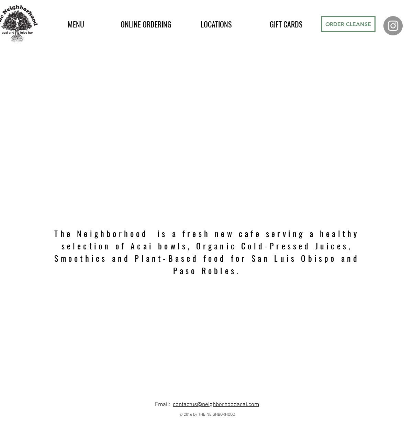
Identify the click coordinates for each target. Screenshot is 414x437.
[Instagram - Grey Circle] (393, 25)
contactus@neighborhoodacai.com (216, 404)
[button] (76, 24)
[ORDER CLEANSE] (348, 24)
